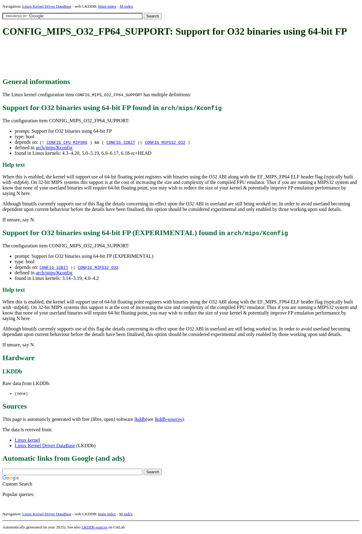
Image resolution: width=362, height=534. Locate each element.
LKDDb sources (95, 527)
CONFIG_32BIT (120, 142)
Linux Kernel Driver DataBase (46, 6)
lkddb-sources (168, 419)
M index (126, 6)
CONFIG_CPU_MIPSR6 (67, 142)
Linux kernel (27, 440)
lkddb (140, 419)
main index (107, 514)
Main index (107, 6)
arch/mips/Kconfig (54, 147)
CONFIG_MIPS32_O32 (165, 142)
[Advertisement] (114, 57)
